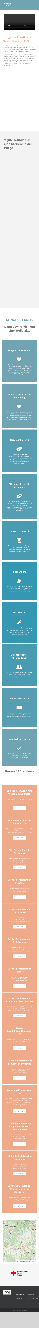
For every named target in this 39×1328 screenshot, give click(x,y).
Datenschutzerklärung (32, 1298)
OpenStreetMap (23, 1261)
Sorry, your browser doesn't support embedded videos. (19, 22)
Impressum (31, 1294)
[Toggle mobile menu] (34, 4)
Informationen (19, 1294)
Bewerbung (19, 1298)
